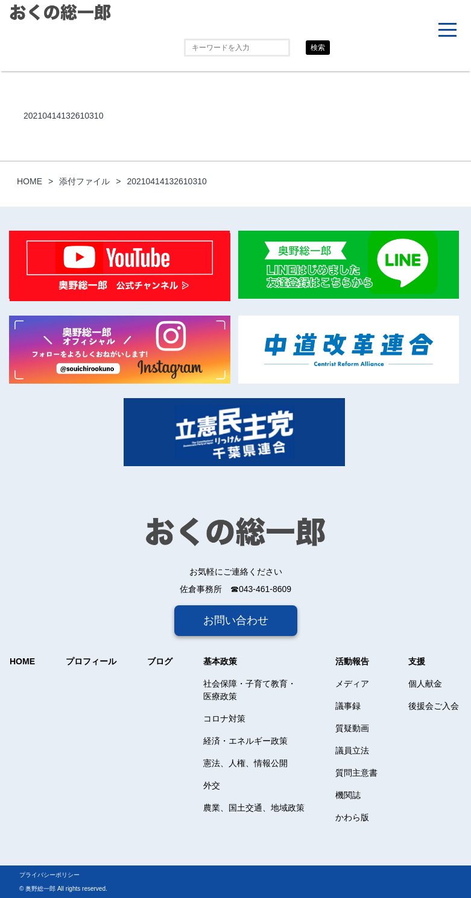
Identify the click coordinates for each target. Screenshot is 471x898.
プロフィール (91, 661)
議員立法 (352, 750)
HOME (22, 661)
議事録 (348, 706)
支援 (416, 661)
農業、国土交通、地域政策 (254, 807)
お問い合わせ (235, 620)
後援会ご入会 (433, 706)
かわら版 (352, 817)
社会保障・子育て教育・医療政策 (249, 690)
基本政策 (220, 661)
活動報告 (352, 661)
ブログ (159, 661)
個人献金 (425, 683)
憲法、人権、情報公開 (245, 763)
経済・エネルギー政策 (245, 741)
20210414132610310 (63, 115)
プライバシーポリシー (49, 874)
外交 (211, 785)
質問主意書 (356, 773)
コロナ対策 (224, 718)
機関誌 (348, 795)
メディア (352, 683)
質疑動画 (352, 728)
